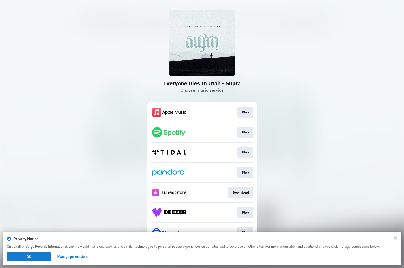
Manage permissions (72, 257)
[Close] (395, 238)
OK (29, 257)
